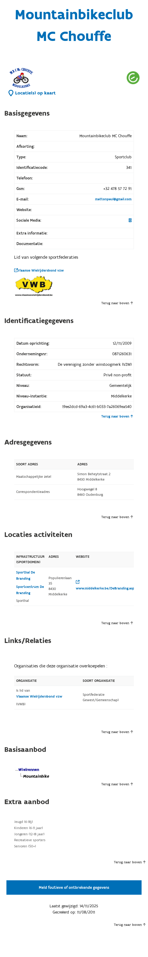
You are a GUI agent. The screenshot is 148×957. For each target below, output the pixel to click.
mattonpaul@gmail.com (113, 199)
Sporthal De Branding (25, 575)
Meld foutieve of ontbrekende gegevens (74, 887)
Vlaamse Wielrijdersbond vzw (39, 270)
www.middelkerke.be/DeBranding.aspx (106, 585)
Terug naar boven (117, 303)
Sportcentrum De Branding (30, 590)
